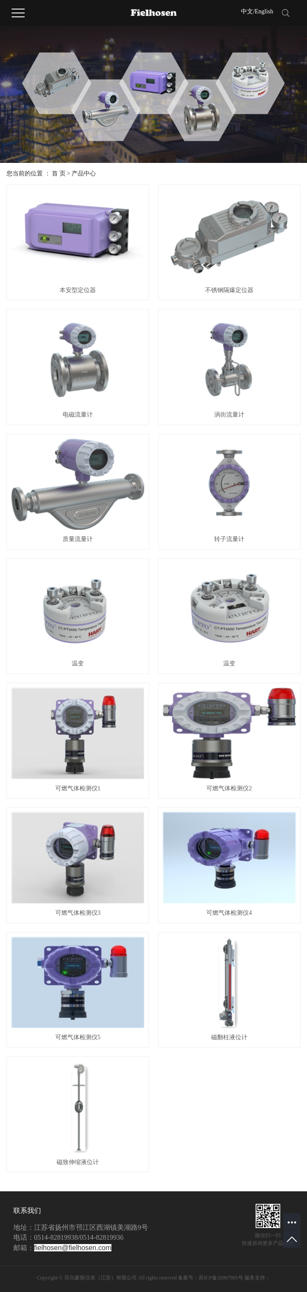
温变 (78, 663)
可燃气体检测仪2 (229, 788)
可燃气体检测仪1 (78, 788)
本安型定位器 (78, 290)
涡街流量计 (229, 414)
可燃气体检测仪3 (78, 913)
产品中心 (84, 173)
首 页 (59, 173)
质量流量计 (78, 539)
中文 (247, 11)
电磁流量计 (78, 414)
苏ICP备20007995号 (221, 1278)
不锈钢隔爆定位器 (229, 290)
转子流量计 (229, 539)
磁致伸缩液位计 (78, 1162)
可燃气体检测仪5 (78, 1037)
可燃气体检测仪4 (229, 913)
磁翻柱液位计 (229, 1037)
